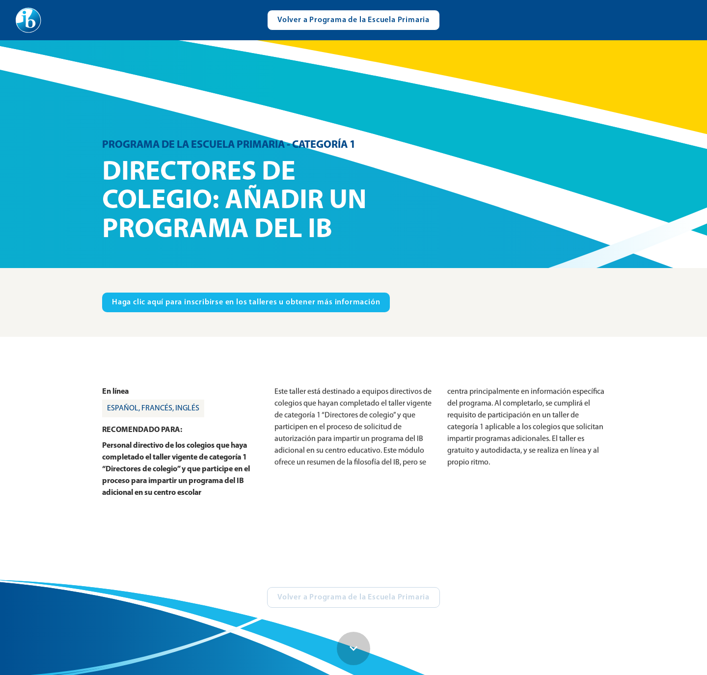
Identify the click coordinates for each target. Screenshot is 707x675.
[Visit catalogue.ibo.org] (353, 20)
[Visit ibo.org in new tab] (246, 302)
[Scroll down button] (353, 648)
